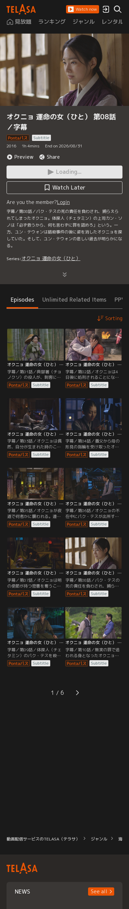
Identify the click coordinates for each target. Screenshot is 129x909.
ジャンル (99, 839)
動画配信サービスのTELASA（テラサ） (43, 839)
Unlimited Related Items (74, 299)
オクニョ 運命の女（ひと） (50, 258)
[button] (82, 9)
